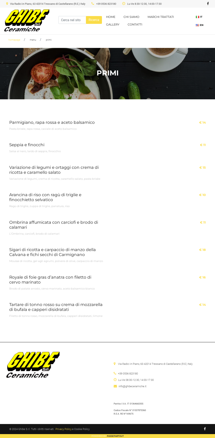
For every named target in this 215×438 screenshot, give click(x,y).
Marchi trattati (161, 17)
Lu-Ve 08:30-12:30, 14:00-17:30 (136, 379)
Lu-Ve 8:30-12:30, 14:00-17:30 (144, 3)
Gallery (112, 24)
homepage (14, 39)
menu (33, 39)
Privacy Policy (63, 429)
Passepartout (115, 436)
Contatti (135, 24)
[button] (94, 20)
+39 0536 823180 (106, 3)
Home (110, 17)
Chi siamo (131, 17)
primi (49, 39)
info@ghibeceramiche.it (132, 386)
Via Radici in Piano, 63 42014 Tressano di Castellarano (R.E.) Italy (47, 3)
